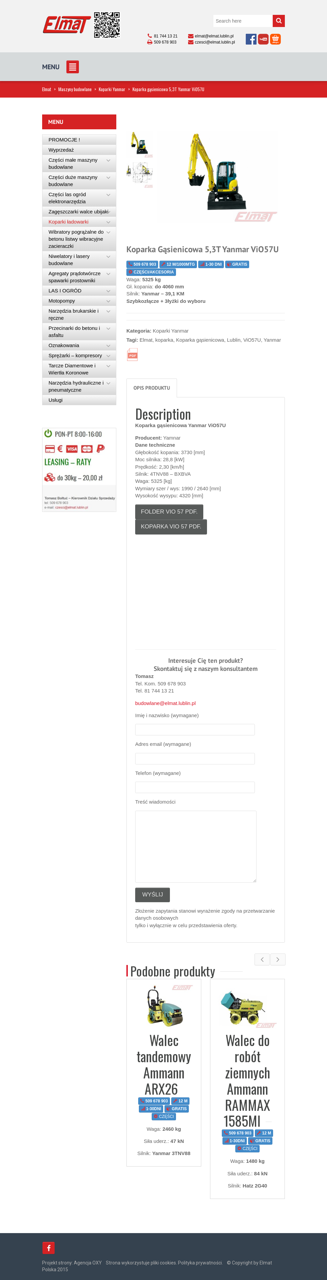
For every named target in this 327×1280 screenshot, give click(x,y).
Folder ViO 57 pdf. (169, 511)
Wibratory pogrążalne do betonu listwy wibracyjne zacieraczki (76, 239)
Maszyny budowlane (75, 89)
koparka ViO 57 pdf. (171, 526)
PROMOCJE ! (64, 139)
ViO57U (252, 340)
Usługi (56, 400)
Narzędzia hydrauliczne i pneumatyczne (76, 386)
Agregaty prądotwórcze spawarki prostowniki (74, 276)
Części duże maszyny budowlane (73, 180)
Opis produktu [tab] (151, 388)
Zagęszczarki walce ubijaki (79, 211)
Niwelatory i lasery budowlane (69, 259)
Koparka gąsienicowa (200, 340)
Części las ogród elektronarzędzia (67, 197)
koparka (164, 340)
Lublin (233, 340)
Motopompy (62, 301)
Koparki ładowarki (68, 222)
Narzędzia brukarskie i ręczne (73, 314)
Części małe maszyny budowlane (73, 163)
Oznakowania (64, 345)
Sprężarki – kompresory (75, 355)
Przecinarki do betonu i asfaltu (74, 331)
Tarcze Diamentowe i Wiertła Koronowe (72, 369)
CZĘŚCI (164, 1116)
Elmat (46, 89)
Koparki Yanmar (112, 89)
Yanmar (272, 340)
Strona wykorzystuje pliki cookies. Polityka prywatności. (164, 1262)
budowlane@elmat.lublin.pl (165, 703)
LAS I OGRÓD (65, 290)
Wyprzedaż (61, 150)
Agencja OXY (88, 1262)
